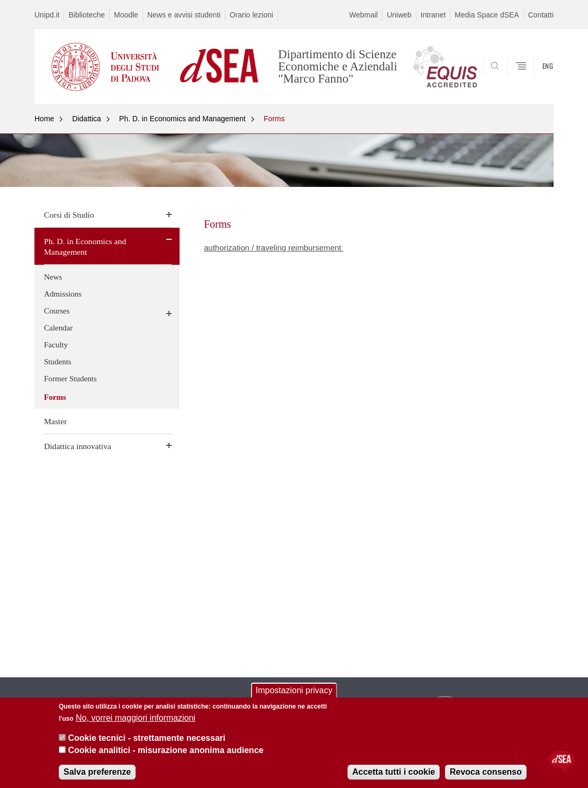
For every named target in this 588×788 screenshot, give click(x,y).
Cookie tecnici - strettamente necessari (146, 737)
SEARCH (535, 79)
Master (55, 421)
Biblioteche (86, 15)
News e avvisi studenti (184, 15)
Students (58, 361)
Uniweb (399, 15)
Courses (56, 311)
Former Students (70, 378)
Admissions (63, 294)
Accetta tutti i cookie (393, 771)
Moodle (126, 15)
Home (44, 118)
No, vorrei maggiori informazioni (135, 717)
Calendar (58, 328)
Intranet (433, 15)
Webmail (363, 15)
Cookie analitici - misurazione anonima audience (165, 750)
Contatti (541, 15)
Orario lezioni (251, 15)
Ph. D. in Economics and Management (182, 118)
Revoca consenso (486, 771)
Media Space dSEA (487, 15)
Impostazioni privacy (294, 690)
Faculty (56, 345)
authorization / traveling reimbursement (273, 247)
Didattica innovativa (77, 446)
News (53, 277)
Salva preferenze (97, 771)
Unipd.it (46, 15)
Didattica (86, 118)
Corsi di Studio (69, 214)
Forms (274, 118)
